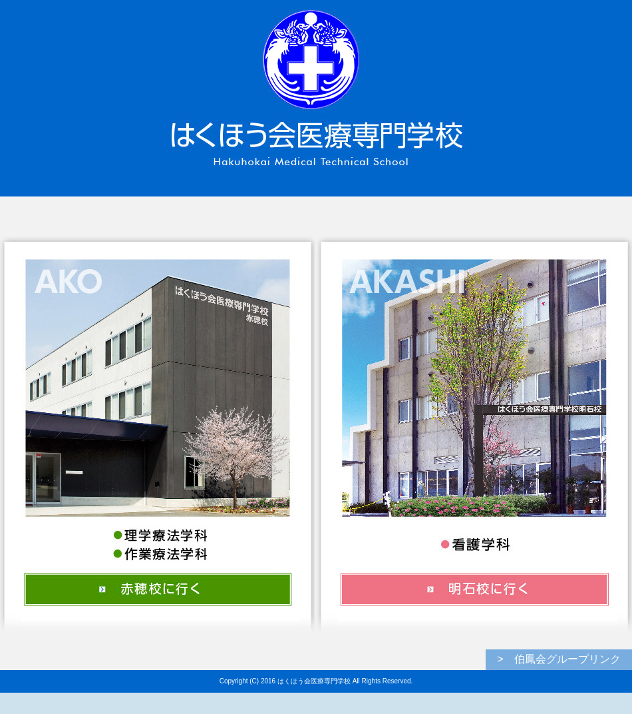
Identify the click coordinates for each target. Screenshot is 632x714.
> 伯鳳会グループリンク (558, 659)
